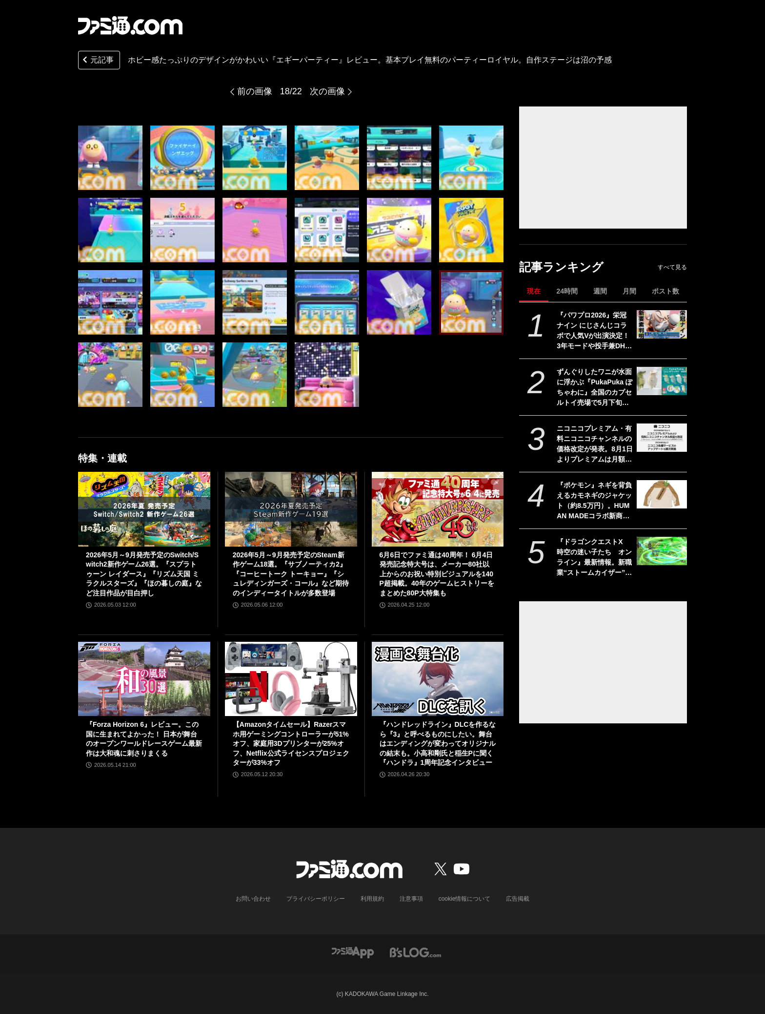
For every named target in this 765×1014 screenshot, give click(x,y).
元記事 (97, 61)
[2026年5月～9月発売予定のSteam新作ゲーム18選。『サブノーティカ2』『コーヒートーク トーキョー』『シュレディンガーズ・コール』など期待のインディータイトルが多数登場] (291, 509)
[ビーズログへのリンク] (415, 952)
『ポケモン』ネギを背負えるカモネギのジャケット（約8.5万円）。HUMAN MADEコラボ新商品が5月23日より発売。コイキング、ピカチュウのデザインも (594, 501)
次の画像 (327, 91)
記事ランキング (561, 267)
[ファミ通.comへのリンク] (130, 25)
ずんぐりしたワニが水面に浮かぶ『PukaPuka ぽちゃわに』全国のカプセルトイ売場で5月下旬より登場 (594, 388)
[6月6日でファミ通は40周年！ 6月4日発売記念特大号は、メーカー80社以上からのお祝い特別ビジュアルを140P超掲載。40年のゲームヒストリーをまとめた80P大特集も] (438, 509)
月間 (629, 291)
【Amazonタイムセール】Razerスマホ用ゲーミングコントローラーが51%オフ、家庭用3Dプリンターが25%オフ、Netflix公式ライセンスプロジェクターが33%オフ (291, 743)
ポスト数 (665, 291)
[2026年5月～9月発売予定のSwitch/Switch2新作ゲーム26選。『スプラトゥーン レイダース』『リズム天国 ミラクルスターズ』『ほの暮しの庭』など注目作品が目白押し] (144, 509)
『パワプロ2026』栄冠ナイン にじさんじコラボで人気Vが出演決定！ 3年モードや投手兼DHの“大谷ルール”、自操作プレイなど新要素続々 (594, 331)
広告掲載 (517, 898)
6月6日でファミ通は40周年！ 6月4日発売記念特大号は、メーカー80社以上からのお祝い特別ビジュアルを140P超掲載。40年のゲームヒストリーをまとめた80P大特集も (437, 574)
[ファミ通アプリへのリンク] (353, 952)
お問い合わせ (253, 898)
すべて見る (672, 267)
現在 (534, 291)
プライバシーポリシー (315, 898)
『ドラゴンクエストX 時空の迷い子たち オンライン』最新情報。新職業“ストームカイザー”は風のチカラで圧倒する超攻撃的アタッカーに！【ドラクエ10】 (594, 558)
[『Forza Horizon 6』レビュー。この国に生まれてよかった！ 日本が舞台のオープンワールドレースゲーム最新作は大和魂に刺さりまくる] (144, 679)
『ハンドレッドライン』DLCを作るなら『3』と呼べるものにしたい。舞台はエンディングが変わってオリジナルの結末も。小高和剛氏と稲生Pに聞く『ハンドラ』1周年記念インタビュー (438, 743)
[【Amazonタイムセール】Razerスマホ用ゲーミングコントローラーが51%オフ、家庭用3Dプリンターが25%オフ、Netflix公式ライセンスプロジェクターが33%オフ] (291, 679)
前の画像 (254, 91)
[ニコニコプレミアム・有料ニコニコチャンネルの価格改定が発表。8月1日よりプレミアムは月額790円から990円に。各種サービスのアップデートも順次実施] (662, 437)
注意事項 (411, 898)
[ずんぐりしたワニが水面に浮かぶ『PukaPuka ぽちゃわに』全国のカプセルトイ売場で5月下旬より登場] (662, 381)
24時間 (567, 291)
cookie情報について (465, 898)
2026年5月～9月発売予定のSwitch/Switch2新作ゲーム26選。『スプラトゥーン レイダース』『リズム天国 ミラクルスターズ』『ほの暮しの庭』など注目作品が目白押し (144, 574)
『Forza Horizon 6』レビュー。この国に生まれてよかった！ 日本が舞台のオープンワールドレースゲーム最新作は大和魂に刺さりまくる (144, 738)
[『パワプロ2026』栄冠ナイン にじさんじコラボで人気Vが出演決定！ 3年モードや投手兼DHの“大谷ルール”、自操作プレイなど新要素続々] (662, 324)
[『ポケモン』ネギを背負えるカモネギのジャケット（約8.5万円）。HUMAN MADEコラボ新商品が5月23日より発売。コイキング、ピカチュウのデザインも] (662, 494)
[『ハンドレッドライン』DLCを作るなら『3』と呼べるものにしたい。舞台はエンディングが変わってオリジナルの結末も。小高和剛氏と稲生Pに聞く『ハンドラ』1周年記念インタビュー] (438, 679)
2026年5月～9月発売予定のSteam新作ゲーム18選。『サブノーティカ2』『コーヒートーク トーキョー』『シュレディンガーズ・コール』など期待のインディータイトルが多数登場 (291, 574)
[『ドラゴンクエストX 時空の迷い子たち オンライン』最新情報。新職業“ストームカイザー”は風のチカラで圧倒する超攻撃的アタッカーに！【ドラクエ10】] (662, 551)
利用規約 (372, 898)
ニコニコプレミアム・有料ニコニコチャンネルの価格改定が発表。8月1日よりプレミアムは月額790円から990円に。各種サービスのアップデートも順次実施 (595, 444)
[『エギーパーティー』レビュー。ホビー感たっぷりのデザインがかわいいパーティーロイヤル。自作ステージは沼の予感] (110, 158)
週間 (600, 291)
